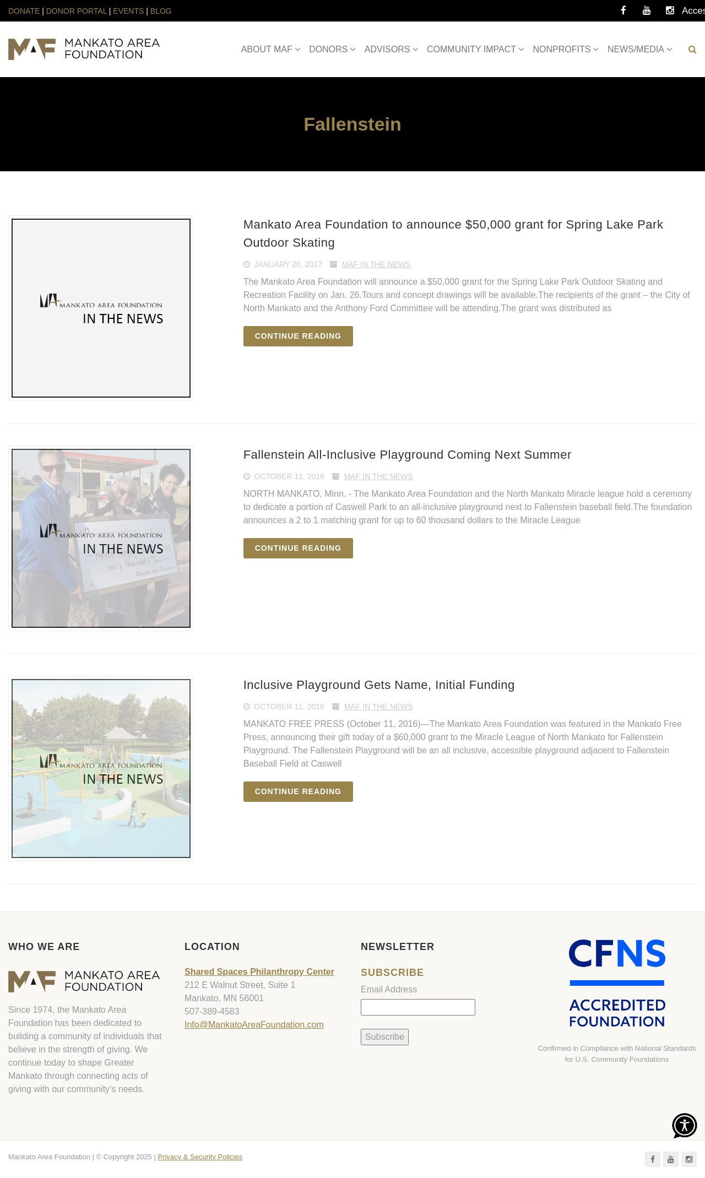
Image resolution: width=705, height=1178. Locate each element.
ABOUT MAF (266, 49)
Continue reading (298, 336)
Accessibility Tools (693, 14)
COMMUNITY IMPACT (471, 49)
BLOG (161, 11)
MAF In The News (376, 264)
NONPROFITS (562, 49)
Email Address (389, 989)
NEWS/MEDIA (636, 49)
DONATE (25, 11)
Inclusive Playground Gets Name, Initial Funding (379, 685)
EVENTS (128, 11)
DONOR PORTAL (76, 11)
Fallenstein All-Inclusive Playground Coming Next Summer (407, 455)
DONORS (328, 49)
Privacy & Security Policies (200, 1157)
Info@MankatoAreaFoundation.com (254, 1024)
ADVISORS (387, 49)
